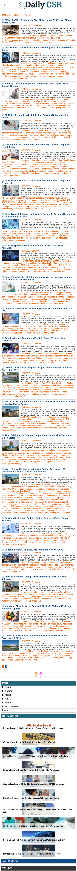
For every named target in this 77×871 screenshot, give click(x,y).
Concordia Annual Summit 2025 (46, 563)
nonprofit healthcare (37, 628)
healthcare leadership (21, 72)
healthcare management (41, 72)
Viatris (13, 430)
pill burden (56, 599)
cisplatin (39, 101)
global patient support (11, 495)
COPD (11, 489)
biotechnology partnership (61, 231)
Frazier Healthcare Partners (30, 133)
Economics (6, 695)
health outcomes (31, 536)
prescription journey (43, 42)
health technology (17, 538)
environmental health (32, 421)
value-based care (33, 601)
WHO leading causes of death (57, 513)
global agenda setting (43, 565)
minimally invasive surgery (56, 358)
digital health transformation (52, 65)
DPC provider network (34, 162)
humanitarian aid (19, 653)
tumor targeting (54, 108)
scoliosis (36, 658)
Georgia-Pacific (8, 385)
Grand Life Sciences (22, 236)
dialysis (20, 594)
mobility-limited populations (62, 297)
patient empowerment (36, 508)
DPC (9, 162)
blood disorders (62, 451)
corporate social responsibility (29, 457)
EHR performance (28, 265)
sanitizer (22, 394)
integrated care (27, 502)
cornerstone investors (45, 326)
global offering (8, 328)
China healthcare (9, 233)
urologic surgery (47, 362)
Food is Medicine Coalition (38, 624)
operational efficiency (30, 171)
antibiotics (39, 419)
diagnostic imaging (31, 65)
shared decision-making (44, 510)
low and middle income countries (29, 542)
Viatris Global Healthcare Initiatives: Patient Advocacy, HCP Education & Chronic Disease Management (34, 470)
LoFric (33, 297)
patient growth (64, 171)
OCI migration (68, 267)
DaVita (13, 594)
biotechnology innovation (54, 324)
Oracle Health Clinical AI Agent (54, 269)
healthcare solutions (57, 295)
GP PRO (34, 385)
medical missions (48, 653)
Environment (7, 691)
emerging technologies (23, 565)
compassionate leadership (57, 455)
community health (41, 622)
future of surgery (46, 356)
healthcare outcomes (21, 596)
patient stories (41, 461)
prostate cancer (34, 360)
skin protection (58, 301)
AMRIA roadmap (52, 417)
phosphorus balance (42, 599)
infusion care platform (26, 137)
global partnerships (10, 423)
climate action (26, 563)
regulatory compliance (30, 206)
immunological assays (40, 200)
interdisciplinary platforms (45, 502)
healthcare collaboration (19, 626)
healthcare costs (33, 538)
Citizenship (6, 703)
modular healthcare (52, 542)
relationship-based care (30, 173)
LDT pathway (61, 202)
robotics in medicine (18, 78)
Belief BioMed (29, 231)
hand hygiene (56, 385)
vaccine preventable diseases (24, 513)
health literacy (39, 495)
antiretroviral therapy (44, 484)
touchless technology (11, 396)
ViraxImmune (31, 209)
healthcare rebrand (58, 135)
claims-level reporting (53, 160)
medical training (57, 504)
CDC (48, 383)
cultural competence (46, 489)
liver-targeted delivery (29, 331)
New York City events (42, 569)
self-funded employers (50, 173)
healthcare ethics (50, 69)
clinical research (51, 101)
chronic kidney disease (44, 592)
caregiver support (56, 292)
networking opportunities (21, 569)
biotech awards (26, 99)
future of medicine (34, 67)
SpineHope (19, 660)
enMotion (69, 383)
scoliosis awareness (49, 658)
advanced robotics (28, 354)
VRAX (40, 209)
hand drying (45, 385)
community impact (37, 455)
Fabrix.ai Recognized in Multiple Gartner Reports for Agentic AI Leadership (33, 728)
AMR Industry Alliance (35, 417)
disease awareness (39, 491)
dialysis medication (33, 594)
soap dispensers (60, 394)
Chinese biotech (17, 326)
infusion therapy (43, 137)
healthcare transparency (41, 169)
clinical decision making (12, 65)
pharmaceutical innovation (62, 105)
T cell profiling (59, 206)
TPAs (17, 175)
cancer (57, 484)
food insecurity (20, 624)
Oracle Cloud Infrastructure (28, 269)
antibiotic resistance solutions (21, 419)
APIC (42, 383)
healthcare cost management (46, 166)
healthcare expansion (52, 133)
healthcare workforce (45, 500)
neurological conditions (19, 299)
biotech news (22, 198)
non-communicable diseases (51, 506)
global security (8, 567)
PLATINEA (66, 425)
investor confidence (10, 331)
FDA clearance (32, 356)
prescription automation (24, 42)
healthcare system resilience (23, 500)
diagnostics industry (52, 198)
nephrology (16, 599)
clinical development (26, 233)
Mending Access (60, 169)
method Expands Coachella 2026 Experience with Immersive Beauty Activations (35, 756)
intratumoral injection (23, 105)
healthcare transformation (38, 540)
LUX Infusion (56, 137)
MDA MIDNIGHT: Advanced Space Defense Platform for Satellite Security (32, 853)
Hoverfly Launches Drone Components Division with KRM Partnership (31, 770)
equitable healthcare (50, 421)
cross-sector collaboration (26, 489)
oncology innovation (41, 105)
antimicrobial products (29, 383)
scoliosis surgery (66, 658)
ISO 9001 (12, 202)
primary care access (10, 173)
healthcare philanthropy (21, 459)
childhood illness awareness (59, 453)
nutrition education (55, 628)
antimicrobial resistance (55, 419)
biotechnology (56, 99)
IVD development (24, 202)
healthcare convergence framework (27, 69)
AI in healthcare (49, 63)
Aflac (37, 451)
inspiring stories (33, 653)
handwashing (68, 385)
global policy (24, 423)
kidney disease (56, 626)
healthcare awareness (40, 423)
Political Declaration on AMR (14, 428)
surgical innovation (31, 362)
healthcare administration (22, 166)
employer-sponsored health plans (42, 164)
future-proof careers (51, 67)
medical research (46, 238)
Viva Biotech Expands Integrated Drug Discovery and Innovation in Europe (33, 826)
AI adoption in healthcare (31, 63)
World (5, 710)
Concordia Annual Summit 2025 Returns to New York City (34, 549)
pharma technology (58, 40)
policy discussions (59, 569)
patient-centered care (28, 76)
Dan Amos (47, 457)
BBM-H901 (17, 231)
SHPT (22, 601)
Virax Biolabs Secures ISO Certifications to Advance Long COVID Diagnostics (33, 784)
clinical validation (36, 198)
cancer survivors (24, 453)
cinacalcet (59, 592)
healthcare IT (55, 267)
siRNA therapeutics (46, 333)
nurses (46, 392)
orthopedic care (37, 655)
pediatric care (54, 461)
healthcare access (53, 495)
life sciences (60, 38)
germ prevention (23, 385)
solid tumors (42, 108)
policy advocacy (35, 630)
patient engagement (40, 40)
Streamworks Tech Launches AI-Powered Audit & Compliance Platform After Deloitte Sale (37, 810)
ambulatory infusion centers (32, 131)
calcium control (26, 592)
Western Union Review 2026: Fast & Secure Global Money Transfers (30, 742)
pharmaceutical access (11, 510)
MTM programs (21, 628)
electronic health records (47, 265)
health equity (26, 495)
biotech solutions (41, 99)
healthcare (6, 387)
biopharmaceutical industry (31, 324)
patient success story (54, 655)
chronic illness (26, 622)
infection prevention (40, 390)
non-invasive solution (38, 299)
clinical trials (30, 326)
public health (32, 428)
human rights (40, 567)
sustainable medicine (48, 428)
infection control (24, 390)
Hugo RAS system (10, 358)
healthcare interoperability (38, 267)
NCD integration (31, 506)
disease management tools (60, 491)
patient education (18, 508)
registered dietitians (63, 630)
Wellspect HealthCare (36, 303)
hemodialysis (36, 596)
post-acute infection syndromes (48, 204)
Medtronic (40, 358)
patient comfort (67, 299)
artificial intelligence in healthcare (51, 354)
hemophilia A (68, 236)
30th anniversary (27, 451)
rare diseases (19, 240)
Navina (5, 299)
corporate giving (9, 457)
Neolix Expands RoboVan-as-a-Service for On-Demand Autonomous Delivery (34, 840)
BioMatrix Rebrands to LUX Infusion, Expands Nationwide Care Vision (31, 798)
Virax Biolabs (18, 209)
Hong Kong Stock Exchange (56, 328)
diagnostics (17, 421)
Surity (68, 301)
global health (65, 421)
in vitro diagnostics (58, 200)
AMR (22, 417)
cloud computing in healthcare (25, 263)
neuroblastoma (8, 461)
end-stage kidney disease (52, 594)
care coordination (42, 533)
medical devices (16, 204)
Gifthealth (11, 38)
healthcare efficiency (50, 538)
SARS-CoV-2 (46, 206)
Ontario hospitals (9, 269)
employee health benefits (55, 162)
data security (58, 263)
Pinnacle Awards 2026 (11, 108)
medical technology (10, 76)
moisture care (36, 392)
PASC (31, 204)
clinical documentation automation (49, 261)
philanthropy (16, 464)
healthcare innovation (25, 38)
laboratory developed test (44, 202)
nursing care (55, 392)
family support (59, 457)
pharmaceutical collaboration (49, 425)
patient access (25, 40)
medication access (10, 40)
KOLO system (23, 392)
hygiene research (9, 390)
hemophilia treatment (11, 238)
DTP (4, 38)
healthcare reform (19, 540)
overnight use (54, 299)
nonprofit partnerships (25, 461)
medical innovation (28, 425)
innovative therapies (29, 238)
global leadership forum (63, 565)
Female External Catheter (17, 295)
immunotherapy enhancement (44, 103)
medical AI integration (28, 74)
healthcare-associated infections (45, 387)
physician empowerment (48, 76)
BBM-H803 (6, 231)
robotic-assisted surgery (12, 362)
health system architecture (50, 536)
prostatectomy (48, 360)
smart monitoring (44, 394)
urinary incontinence (17, 303)
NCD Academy (16, 506)
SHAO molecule (29, 108)
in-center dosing (49, 596)
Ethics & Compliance (10, 706)
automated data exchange (31, 160)
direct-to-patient (65, 36)
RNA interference (30, 333)
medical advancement (55, 459)
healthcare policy (60, 72)
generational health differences (15, 493)
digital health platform (29, 36)
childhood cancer (39, 453)
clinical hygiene (57, 383)
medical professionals (65, 74)
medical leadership (46, 74)
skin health (31, 394)
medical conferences (41, 504)
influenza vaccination (11, 502)
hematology (56, 236)
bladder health (42, 292)
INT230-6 (62, 103)
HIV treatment (61, 500)
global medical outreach (42, 651)
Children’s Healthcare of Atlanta (15, 455)
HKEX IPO (38, 328)
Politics (5, 699)
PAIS (26, 204)
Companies (6, 687)
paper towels (12, 394)
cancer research (9, 453)
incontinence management (18, 297)
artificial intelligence (65, 63)
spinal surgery (8, 660)
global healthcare (48, 493)
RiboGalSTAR (16, 333)
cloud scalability (45, 263)
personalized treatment (31, 139)
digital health (19, 356)
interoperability (8, 542)
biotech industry (42, 231)
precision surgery (19, 360)
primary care (28, 510)
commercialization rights (46, 233)
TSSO (52, 272)
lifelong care (26, 504)
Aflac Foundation (48, 451)
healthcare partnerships (39, 135)
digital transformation (49, 36)
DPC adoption (18, 162)
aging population (27, 292)
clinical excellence (9, 133)
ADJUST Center (9, 198)
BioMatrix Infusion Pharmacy (57, 131)
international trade (54, 567)
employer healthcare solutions (14, 164)
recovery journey (62, 360)
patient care (15, 139)
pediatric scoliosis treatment (20, 658)
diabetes (59, 489)
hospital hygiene (67, 387)
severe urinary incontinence (39, 301)
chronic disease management (48, 487)
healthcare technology (44, 38)
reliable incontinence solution (14, 301)
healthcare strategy (10, 74)
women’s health (53, 303)
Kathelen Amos (39, 459)
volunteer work (31, 660)
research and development (50, 331)
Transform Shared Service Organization (31, 272)
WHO (23, 396)
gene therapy (7, 236)
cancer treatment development (22, 101)
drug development (65, 233)
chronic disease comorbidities (22, 487)
